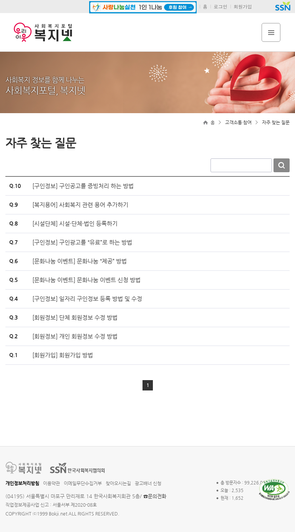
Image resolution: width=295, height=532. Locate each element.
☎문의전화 (154, 496)
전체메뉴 (271, 32)
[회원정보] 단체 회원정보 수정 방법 (75, 317)
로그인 (220, 6)
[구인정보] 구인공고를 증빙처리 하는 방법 (83, 186)
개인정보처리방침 (22, 483)
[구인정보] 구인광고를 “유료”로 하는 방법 (82, 242)
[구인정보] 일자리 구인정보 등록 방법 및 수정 (87, 298)
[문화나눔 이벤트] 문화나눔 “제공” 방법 (79, 261)
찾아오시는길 (118, 483)
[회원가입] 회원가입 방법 (62, 355)
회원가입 (243, 6)
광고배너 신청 (148, 483)
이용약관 (51, 483)
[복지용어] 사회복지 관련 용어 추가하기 (80, 204)
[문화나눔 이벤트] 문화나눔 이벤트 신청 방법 (86, 280)
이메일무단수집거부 (83, 483)
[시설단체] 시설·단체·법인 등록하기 (75, 223)
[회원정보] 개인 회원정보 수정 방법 (75, 336)
